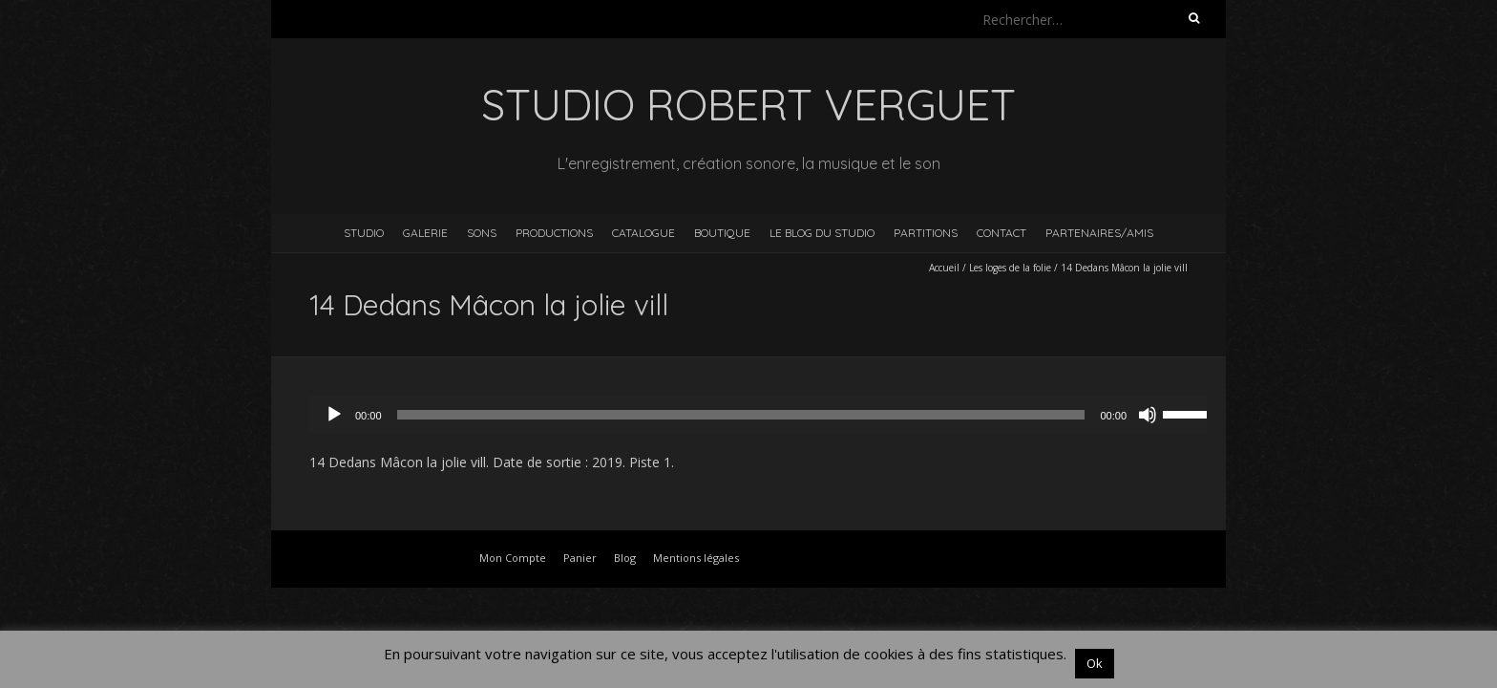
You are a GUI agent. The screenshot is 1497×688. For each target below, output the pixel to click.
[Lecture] (334, 414)
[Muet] (1147, 414)
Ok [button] (1094, 663)
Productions (554, 233)
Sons (481, 233)
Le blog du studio (822, 233)
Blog (625, 557)
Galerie (425, 233)
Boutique (722, 233)
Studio (364, 233)
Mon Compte (512, 557)
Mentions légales (696, 557)
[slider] (741, 414)
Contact (1001, 233)
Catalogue (643, 233)
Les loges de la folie (1010, 267)
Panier (580, 557)
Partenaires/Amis (1099, 233)
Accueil (944, 267)
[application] (767, 415)
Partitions (926, 233)
